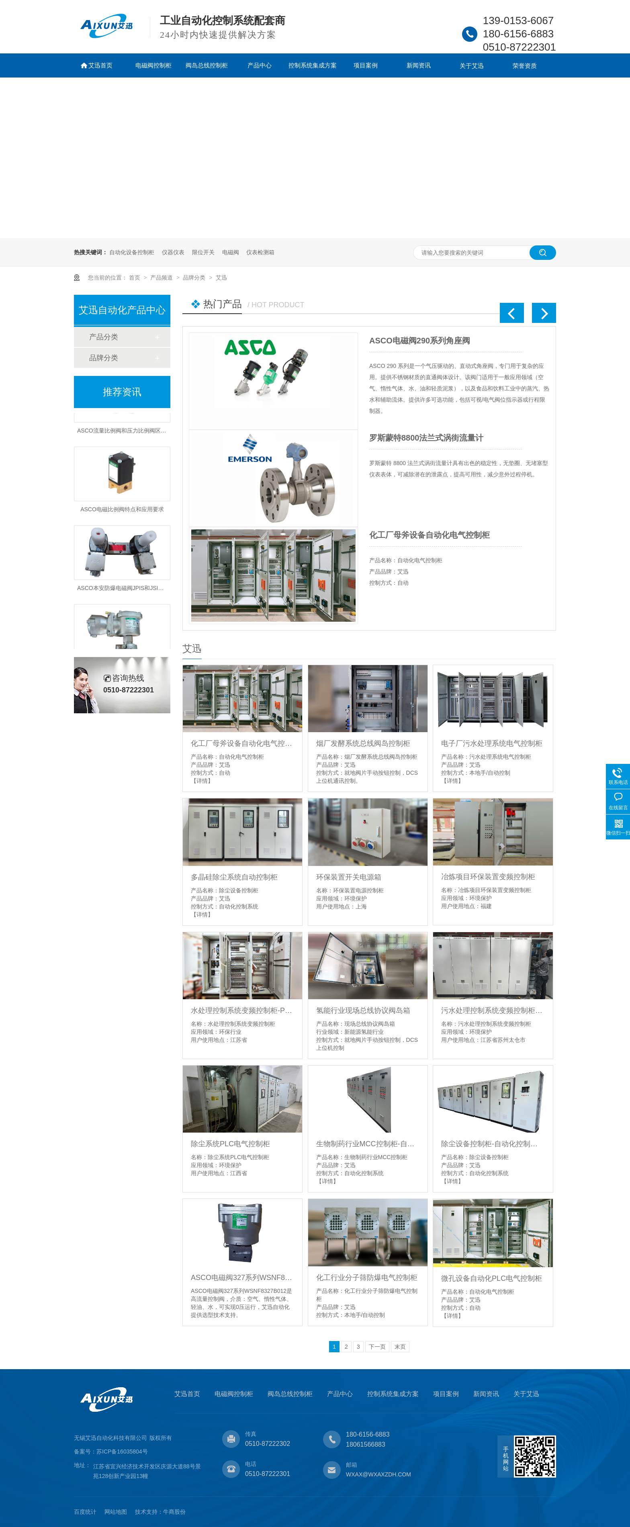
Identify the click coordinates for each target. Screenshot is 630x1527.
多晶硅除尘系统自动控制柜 (234, 877)
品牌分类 (195, 277)
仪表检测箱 (260, 252)
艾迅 (221, 277)
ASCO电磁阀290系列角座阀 (419, 340)
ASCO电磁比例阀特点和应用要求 (122, 510)
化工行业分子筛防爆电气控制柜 (366, 1278)
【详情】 (202, 781)
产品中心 (260, 65)
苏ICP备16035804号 (122, 1451)
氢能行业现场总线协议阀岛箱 (363, 1010)
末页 (400, 1346)
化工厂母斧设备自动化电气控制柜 (429, 535)
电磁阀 (230, 252)
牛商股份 (174, 1512)
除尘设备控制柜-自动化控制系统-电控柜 (492, 1144)
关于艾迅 (472, 65)
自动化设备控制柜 (131, 252)
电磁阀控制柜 (153, 65)
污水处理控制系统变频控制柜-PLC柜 (492, 1010)
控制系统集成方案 (312, 65)
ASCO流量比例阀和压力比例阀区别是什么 (130, 432)
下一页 (377, 1346)
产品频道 (162, 277)
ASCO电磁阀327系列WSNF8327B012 (242, 1278)
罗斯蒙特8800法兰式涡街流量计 (426, 437)
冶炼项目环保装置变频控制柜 (488, 877)
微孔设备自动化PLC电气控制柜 (491, 1278)
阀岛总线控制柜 (207, 65)
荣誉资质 (525, 65)
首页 (135, 277)
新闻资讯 (419, 65)
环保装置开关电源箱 (348, 877)
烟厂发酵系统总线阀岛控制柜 (363, 743)
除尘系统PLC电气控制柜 (230, 1144)
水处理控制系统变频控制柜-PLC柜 (242, 1010)
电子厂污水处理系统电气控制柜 (491, 743)
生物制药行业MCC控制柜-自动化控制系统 (367, 1144)
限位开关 (203, 252)
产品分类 (103, 337)
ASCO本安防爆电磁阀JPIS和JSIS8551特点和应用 (139, 589)
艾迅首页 (100, 65)
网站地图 (115, 1512)
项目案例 (366, 65)
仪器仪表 (173, 252)
